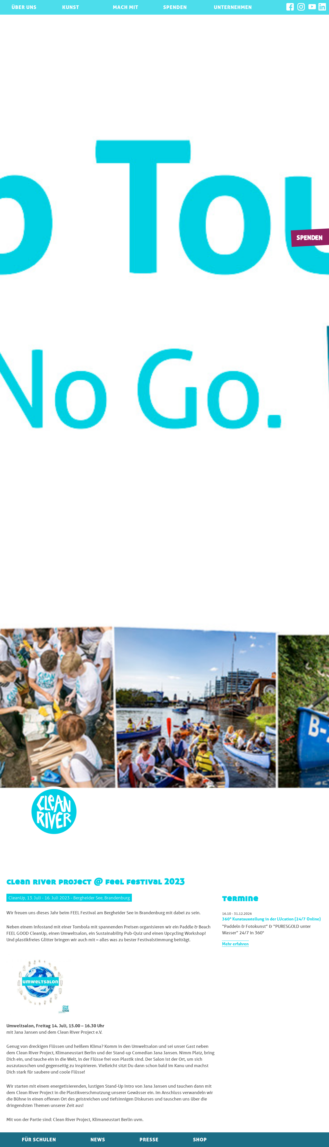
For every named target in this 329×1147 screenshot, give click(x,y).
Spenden (309, 237)
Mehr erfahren (235, 943)
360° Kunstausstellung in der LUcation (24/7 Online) (271, 918)
